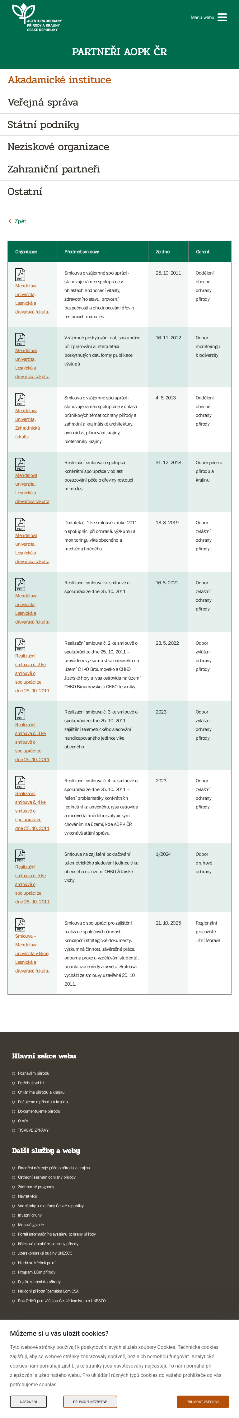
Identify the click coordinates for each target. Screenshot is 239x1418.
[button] (209, 17)
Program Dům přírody (36, 1272)
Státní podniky (43, 124)
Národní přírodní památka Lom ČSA (48, 1290)
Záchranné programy (36, 1186)
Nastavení (28, 1402)
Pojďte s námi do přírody (39, 1281)
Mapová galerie (31, 1224)
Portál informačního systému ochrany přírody (57, 1234)
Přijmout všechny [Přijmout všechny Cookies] (203, 1402)
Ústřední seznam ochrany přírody (47, 1177)
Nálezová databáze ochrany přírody (48, 1243)
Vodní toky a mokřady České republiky (51, 1205)
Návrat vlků (27, 1196)
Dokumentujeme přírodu (39, 1111)
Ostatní (24, 191)
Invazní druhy (30, 1215)
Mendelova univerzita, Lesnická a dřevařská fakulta (32, 292)
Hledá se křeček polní (36, 1262)
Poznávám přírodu (33, 1073)
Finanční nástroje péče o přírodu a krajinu (54, 1167)
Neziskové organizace (58, 146)
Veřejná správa (42, 102)
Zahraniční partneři (53, 169)
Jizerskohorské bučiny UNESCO (45, 1253)
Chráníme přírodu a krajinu (41, 1092)
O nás (23, 1120)
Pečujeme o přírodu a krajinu (43, 1101)
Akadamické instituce (59, 79)
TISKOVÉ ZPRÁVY (33, 1130)
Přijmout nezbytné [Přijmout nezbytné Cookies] (90, 1402)
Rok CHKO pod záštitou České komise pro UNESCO (62, 1300)
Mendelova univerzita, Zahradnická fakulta (27, 418)
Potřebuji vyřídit (31, 1082)
